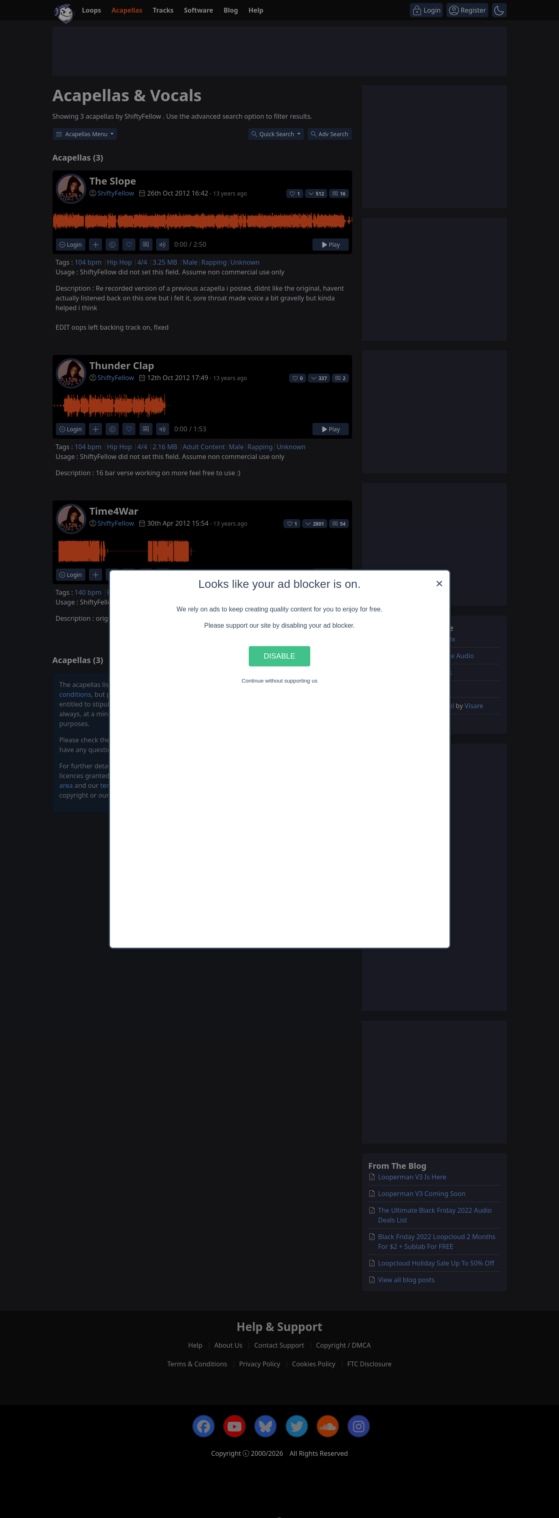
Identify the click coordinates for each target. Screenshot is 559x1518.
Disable (280, 656)
